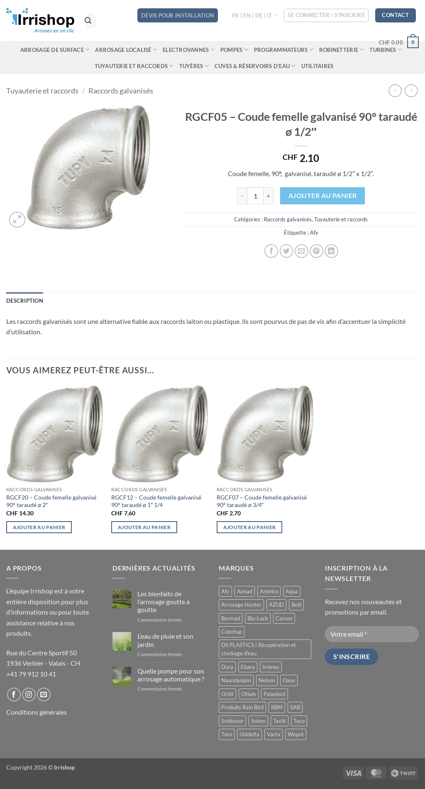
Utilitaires (317, 66)
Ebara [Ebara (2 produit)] (248, 667)
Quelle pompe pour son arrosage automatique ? (170, 675)
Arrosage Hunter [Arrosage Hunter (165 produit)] (241, 604)
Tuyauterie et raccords (134, 66)
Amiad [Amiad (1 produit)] (244, 591)
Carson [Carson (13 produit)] (284, 618)
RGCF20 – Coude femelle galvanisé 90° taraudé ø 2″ (51, 501)
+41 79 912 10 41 (31, 674)
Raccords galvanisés (120, 90)
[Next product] (394, 90)
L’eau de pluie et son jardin (165, 640)
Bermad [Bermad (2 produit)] (230, 618)
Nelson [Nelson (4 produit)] (267, 680)
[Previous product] (411, 90)
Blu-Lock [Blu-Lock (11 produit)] (257, 618)
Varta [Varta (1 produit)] (273, 734)
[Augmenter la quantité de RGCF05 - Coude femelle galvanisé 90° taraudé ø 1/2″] (269, 195)
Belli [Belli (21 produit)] (296, 604)
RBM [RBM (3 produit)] (277, 707)
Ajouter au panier (322, 195)
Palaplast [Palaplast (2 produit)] (275, 694)
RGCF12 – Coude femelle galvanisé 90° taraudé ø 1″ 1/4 (156, 501)
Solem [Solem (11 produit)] (258, 721)
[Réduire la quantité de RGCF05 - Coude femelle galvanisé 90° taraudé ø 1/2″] (242, 195)
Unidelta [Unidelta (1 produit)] (249, 734)
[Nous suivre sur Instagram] (29, 694)
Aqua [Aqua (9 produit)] (292, 591)
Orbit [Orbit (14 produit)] (227, 694)
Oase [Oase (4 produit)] (289, 680)
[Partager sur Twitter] (286, 251)
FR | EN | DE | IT (255, 15)
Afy (314, 232)
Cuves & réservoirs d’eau (255, 66)
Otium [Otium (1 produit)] (248, 694)
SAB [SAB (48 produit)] (295, 707)
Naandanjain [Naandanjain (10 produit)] (236, 680)
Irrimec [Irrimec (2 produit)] (270, 667)
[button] (326, 15)
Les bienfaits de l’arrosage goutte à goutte (163, 601)
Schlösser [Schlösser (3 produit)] (232, 721)
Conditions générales (36, 712)
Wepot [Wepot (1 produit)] (296, 734)
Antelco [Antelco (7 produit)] (269, 591)
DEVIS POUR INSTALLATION (177, 15)
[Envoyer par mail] (301, 251)
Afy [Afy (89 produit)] (225, 591)
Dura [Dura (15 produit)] (227, 667)
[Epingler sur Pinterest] (316, 251)
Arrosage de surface (54, 50)
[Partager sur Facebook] (271, 251)
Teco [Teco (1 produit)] (299, 721)
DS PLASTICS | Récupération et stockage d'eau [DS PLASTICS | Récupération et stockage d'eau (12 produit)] (258, 649)
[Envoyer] (88, 21)
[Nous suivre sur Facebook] (14, 694)
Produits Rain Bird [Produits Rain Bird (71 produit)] (242, 707)
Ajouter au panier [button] (39, 527)
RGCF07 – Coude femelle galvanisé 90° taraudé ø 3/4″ (262, 501)
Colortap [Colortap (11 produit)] (231, 631)
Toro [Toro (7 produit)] (226, 734)
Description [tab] (24, 300)
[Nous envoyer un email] (44, 694)
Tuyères (194, 66)
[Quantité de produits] (255, 195)
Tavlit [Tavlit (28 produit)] (279, 721)
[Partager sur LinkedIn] (331, 251)
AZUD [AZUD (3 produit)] (276, 604)
